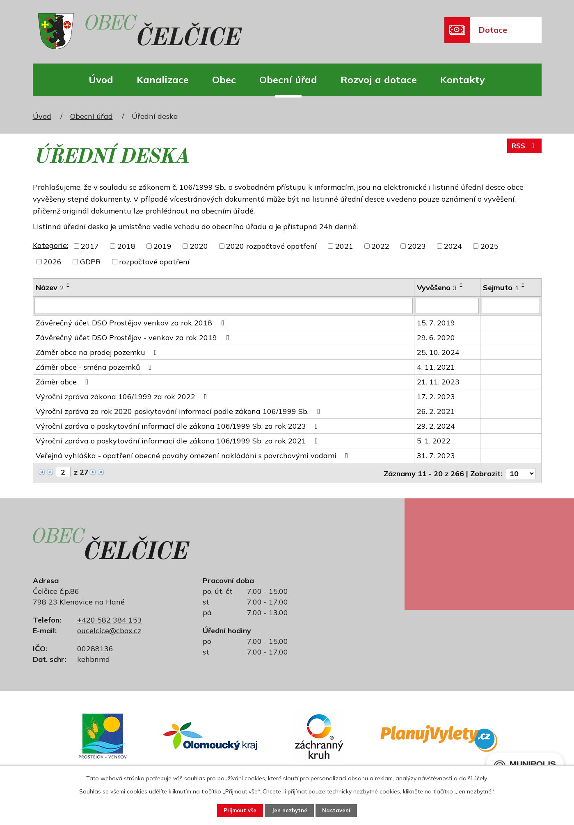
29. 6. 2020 (436, 337)
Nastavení (343, 810)
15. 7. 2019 (436, 322)
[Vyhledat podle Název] (223, 306)
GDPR (90, 261)
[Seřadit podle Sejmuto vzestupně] (523, 283)
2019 (162, 246)
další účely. (473, 777)
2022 (380, 246)
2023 (417, 246)
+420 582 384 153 (109, 618)
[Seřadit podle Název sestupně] (68, 287)
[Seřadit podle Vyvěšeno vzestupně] (461, 283)
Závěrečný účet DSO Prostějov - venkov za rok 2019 (134, 337)
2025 (489, 246)
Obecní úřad (288, 79)
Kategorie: (50, 245)
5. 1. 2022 (434, 440)
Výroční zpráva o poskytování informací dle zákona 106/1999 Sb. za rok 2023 (178, 425)
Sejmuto (501, 287)
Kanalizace (163, 79)
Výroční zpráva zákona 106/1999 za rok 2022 (123, 396)
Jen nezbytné (290, 810)
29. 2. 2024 (436, 425)
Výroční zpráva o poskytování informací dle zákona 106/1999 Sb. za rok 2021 (178, 440)
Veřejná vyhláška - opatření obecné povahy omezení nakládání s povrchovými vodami (194, 455)
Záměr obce (64, 381)
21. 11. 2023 (438, 381)
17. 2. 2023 (436, 396)
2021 (344, 246)
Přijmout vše (234, 810)
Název (50, 287)
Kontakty (462, 79)
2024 (453, 246)
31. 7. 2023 (436, 455)
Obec (224, 79)
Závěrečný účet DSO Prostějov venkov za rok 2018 (131, 322)
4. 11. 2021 (436, 366)
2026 (52, 261)
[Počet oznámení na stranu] (520, 471)
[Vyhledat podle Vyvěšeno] (447, 306)
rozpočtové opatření (154, 261)
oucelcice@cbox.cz (109, 629)
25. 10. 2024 (438, 352)
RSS (523, 148)
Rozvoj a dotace (379, 79)
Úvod (101, 79)
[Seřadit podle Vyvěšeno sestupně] (461, 287)
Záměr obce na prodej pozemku (98, 352)
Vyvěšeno (437, 287)
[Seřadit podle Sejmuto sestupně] (523, 287)
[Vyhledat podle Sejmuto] (511, 306)
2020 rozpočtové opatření (271, 246)
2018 (126, 246)
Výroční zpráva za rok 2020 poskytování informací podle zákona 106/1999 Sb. (180, 411)
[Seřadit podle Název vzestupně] (68, 283)
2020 (199, 246)
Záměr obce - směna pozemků (95, 366)
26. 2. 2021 (436, 411)
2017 (90, 246)
